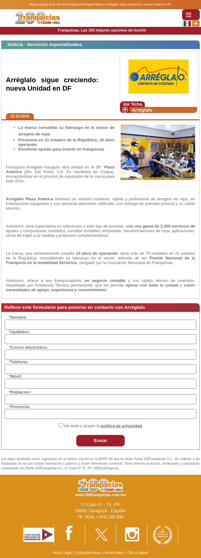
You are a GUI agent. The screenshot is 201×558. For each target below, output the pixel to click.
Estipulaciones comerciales (100, 552)
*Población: (20, 392)
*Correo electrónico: (28, 347)
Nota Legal (62, 552)
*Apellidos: (19, 332)
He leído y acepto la (103, 426)
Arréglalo (142, 110)
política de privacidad (121, 426)
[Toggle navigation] (191, 14)
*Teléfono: (19, 362)
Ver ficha (132, 104)
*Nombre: (18, 317)
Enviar (100, 440)
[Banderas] (191, 23)
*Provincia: (19, 406)
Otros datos (137, 552)
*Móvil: (15, 376)
